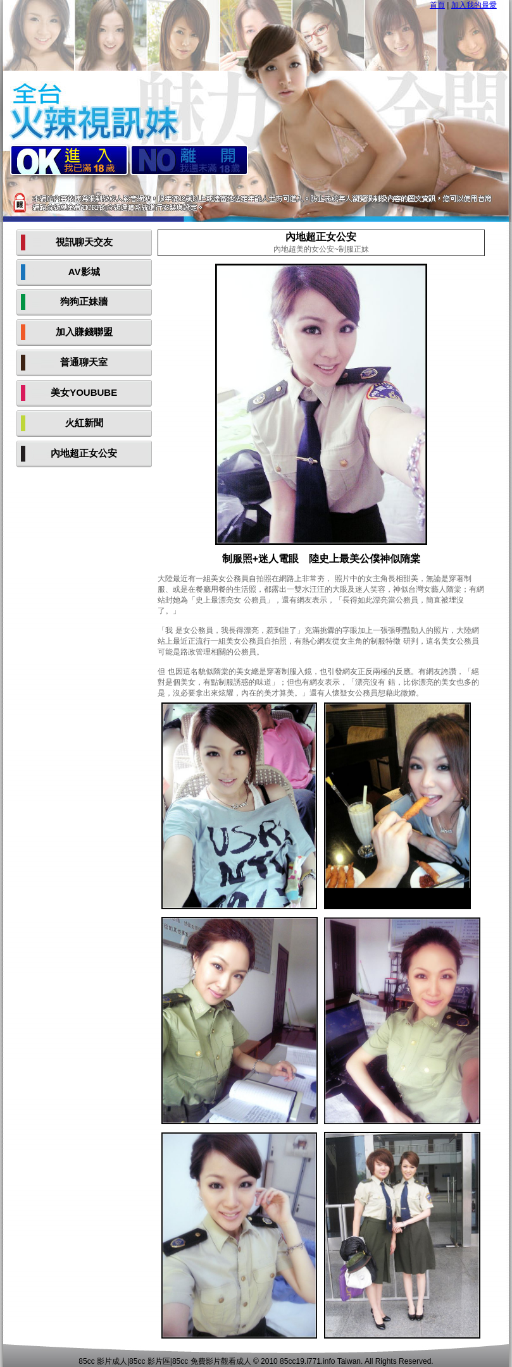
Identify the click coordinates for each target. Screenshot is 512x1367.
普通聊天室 (84, 362)
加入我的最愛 (474, 5)
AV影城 (84, 271)
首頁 (437, 5)
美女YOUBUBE (84, 392)
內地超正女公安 (84, 453)
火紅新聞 (84, 422)
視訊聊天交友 (84, 241)
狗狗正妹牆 (84, 301)
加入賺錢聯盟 (84, 331)
